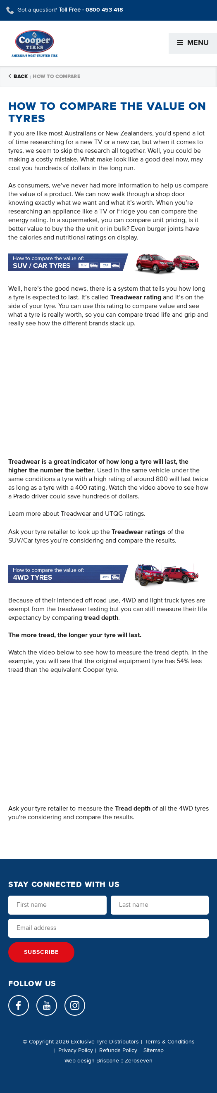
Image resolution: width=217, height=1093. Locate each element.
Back (18, 76)
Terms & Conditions (170, 1042)
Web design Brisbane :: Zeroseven (108, 1061)
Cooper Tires (34, 43)
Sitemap (153, 1050)
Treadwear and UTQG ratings (102, 514)
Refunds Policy (118, 1050)
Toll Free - (91, 10)
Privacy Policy (75, 1050)
